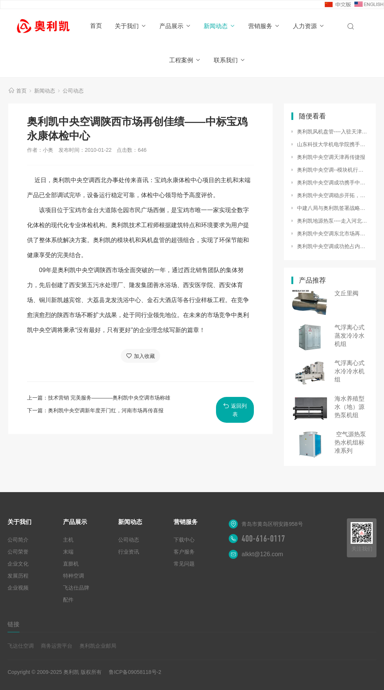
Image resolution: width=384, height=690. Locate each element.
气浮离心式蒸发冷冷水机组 (349, 335)
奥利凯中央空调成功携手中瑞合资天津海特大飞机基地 (332, 183)
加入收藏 (140, 356)
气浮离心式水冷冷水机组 (349, 371)
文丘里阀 (346, 293)
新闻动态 (220, 26)
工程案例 (185, 60)
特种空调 (73, 576)
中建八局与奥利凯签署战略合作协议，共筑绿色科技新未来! (332, 208)
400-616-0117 (263, 538)
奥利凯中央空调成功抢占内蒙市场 (332, 246)
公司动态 (73, 91)
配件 (68, 600)
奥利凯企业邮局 (98, 646)
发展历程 (18, 576)
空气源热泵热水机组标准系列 (350, 442)
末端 (68, 552)
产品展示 (175, 26)
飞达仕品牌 (76, 588)
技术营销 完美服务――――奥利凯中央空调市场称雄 (109, 398)
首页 (96, 25)
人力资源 (309, 26)
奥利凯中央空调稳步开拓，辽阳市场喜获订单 (332, 195)
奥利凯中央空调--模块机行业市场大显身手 (332, 170)
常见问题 (184, 564)
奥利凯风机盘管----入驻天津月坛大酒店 (332, 132)
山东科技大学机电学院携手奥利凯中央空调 (332, 144)
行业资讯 (128, 552)
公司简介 (18, 540)
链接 (14, 624)
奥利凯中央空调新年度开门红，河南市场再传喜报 (106, 410)
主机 (68, 540)
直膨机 (71, 564)
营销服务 (264, 26)
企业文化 (18, 564)
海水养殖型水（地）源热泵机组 (349, 406)
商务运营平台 (56, 646)
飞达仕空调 (21, 646)
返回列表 (235, 410)
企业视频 (18, 588)
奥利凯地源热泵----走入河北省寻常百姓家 (332, 221)
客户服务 (184, 552)
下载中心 (184, 540)
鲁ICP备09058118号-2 (135, 672)
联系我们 (230, 60)
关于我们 (131, 26)
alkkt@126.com (262, 554)
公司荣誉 (18, 552)
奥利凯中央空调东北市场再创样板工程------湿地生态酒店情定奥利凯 (332, 233)
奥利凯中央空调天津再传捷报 (331, 157)
